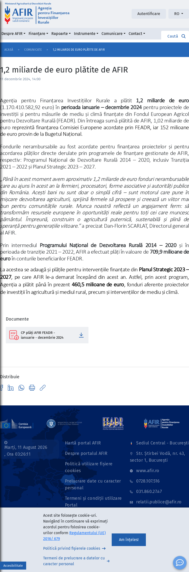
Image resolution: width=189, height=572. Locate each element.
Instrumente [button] (84, 33)
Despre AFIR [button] (12, 33)
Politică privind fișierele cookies (71, 548)
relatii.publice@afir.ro (158, 502)
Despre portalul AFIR (86, 453)
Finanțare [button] (37, 33)
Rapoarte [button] (59, 33)
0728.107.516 (148, 481)
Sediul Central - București (162, 443)
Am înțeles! (129, 539)
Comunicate (32, 49)
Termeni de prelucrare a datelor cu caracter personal (74, 561)
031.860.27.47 (149, 491)
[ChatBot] (180, 563)
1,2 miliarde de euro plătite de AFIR (79, 49)
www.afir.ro (147, 470)
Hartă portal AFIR (83, 443)
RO (177, 13)
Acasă (8, 49)
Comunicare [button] (112, 33)
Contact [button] (135, 33)
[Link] (64, 423)
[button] (175, 36)
